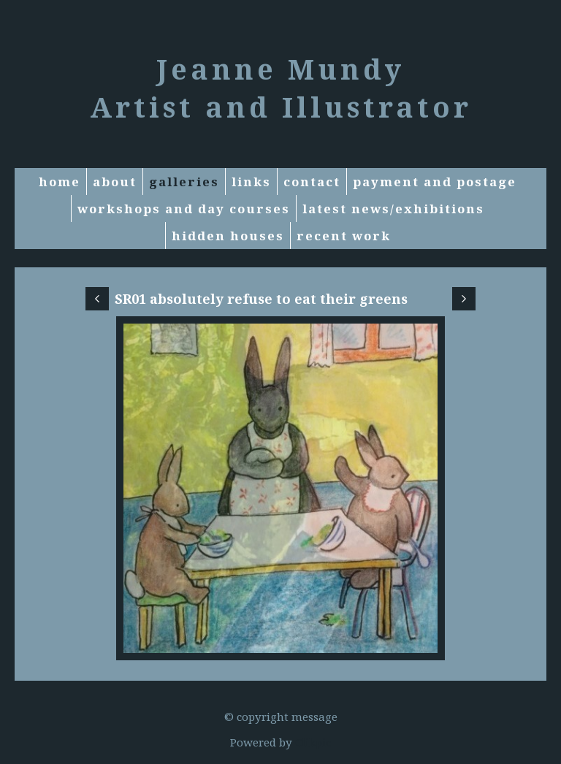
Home (59, 181)
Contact (311, 181)
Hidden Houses (228, 235)
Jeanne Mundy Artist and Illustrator (281, 88)
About (115, 181)
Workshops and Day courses (183, 208)
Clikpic (313, 742)
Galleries (184, 181)
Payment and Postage (434, 181)
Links (251, 181)
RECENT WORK (344, 235)
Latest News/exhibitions (393, 208)
